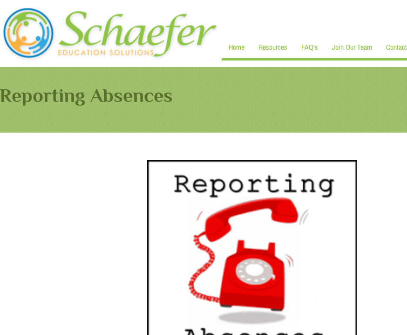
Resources (272, 47)
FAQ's (309, 47)
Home (236, 47)
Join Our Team (352, 47)
